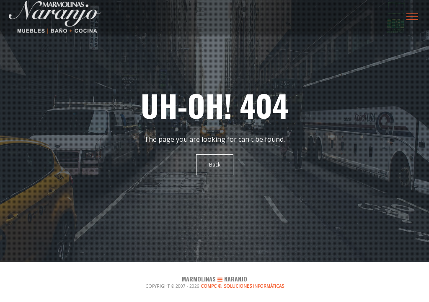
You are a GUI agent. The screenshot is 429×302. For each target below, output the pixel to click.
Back (214, 164)
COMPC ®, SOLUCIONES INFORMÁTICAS (242, 286)
